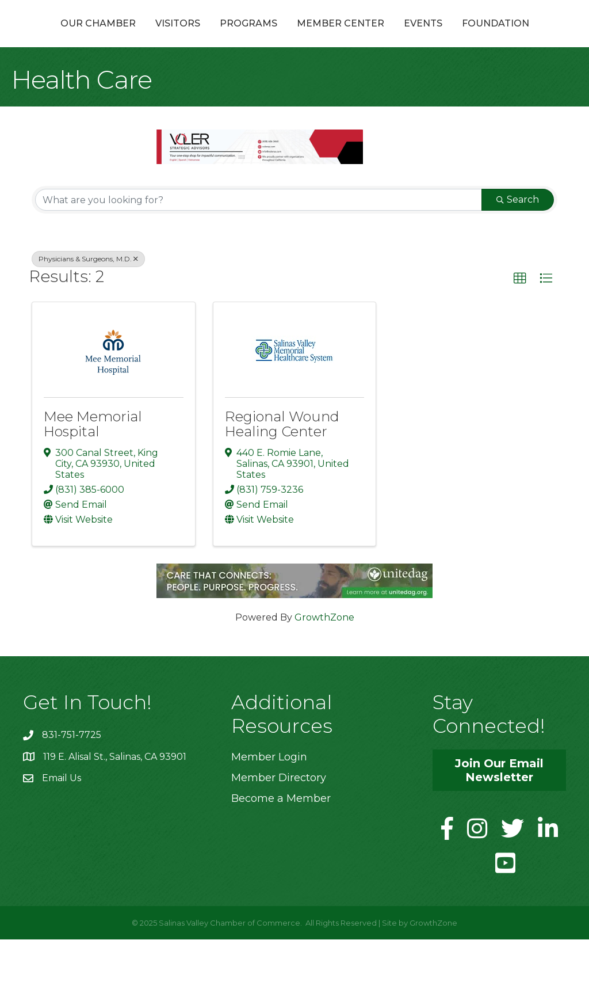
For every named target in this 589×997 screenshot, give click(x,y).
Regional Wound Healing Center (282, 481)
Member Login (269, 814)
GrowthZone (324, 674)
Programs (230, 36)
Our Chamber (79, 36)
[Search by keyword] (258, 257)
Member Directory (278, 835)
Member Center (445, 36)
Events (527, 36)
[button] (519, 336)
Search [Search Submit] (517, 257)
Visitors (159, 36)
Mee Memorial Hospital (93, 481)
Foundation (294, 80)
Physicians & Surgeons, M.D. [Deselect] (88, 316)
